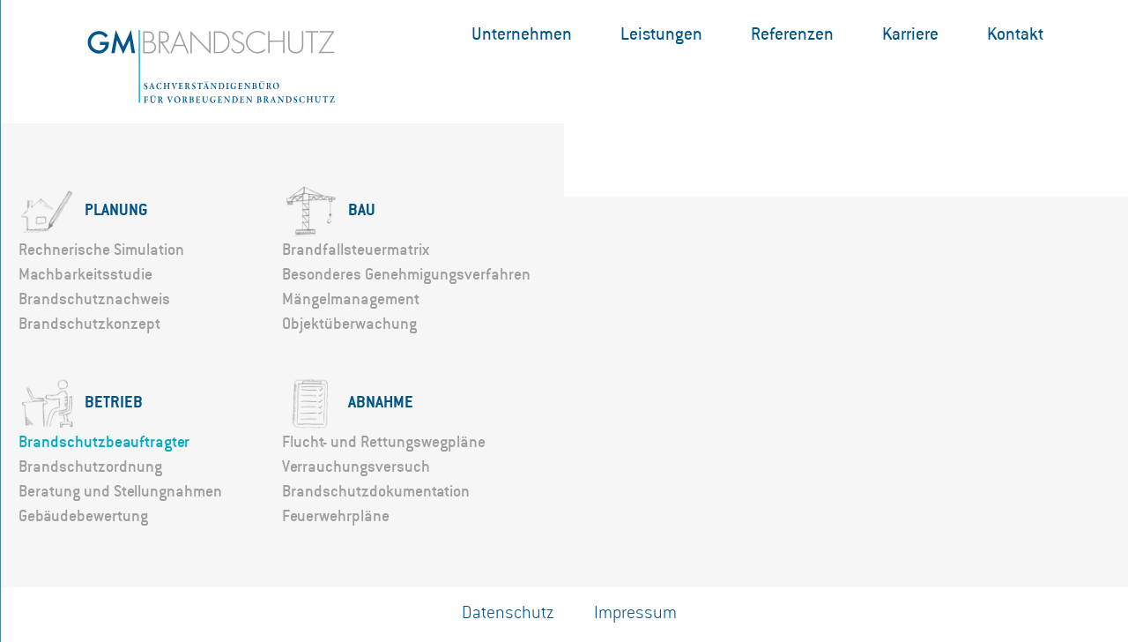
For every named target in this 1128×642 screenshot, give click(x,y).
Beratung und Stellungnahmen (120, 491)
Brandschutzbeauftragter (104, 441)
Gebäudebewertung (83, 515)
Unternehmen (521, 34)
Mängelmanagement (350, 298)
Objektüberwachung (349, 323)
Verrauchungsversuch (356, 466)
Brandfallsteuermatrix (355, 249)
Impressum (635, 613)
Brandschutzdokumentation (376, 491)
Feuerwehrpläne (336, 515)
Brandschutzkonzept (89, 323)
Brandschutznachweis (94, 298)
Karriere (910, 34)
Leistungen (661, 34)
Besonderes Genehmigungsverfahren (406, 274)
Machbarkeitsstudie (85, 274)
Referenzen (792, 34)
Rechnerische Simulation (101, 249)
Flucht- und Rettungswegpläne (384, 441)
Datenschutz (508, 613)
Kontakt (1015, 34)
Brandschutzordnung (90, 466)
